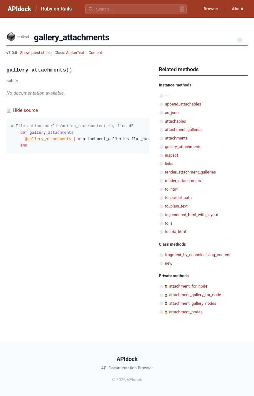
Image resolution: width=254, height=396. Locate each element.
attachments (176, 138)
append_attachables (183, 104)
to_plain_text (176, 206)
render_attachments (183, 180)
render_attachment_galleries (190, 172)
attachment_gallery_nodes (192, 303)
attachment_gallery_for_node (195, 294)
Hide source (25, 110)
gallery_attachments (183, 146)
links (169, 163)
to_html (172, 189)
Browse (207, 8)
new (168, 263)
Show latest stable (36, 53)
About (237, 8)
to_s (169, 223)
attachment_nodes (186, 312)
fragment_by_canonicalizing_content (198, 254)
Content (95, 53)
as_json (172, 112)
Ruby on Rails (56, 9)
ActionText (75, 53)
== (167, 95)
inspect (171, 155)
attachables (175, 121)
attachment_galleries (184, 129)
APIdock (19, 9)
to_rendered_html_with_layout (191, 214)
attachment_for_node (188, 286)
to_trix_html (175, 231)
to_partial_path (178, 197)
